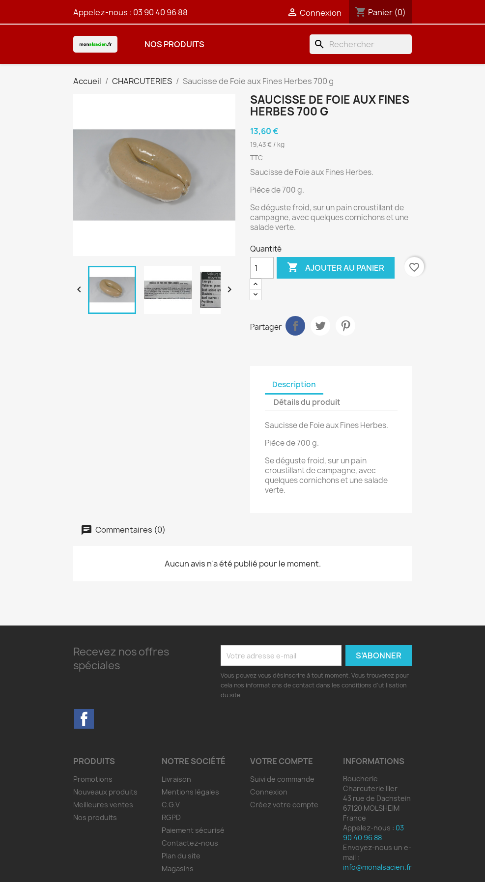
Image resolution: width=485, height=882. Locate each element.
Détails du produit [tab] (307, 402)
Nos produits (174, 44)
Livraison (176, 779)
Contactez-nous (190, 843)
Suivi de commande (282, 779)
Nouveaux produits (105, 792)
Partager (295, 326)
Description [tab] (294, 384)
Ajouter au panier (335, 267)
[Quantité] (262, 268)
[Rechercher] (361, 44)
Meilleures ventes (103, 804)
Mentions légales (190, 792)
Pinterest (345, 326)
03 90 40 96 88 (160, 12)
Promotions (93, 779)
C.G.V (171, 804)
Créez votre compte (284, 804)
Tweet (320, 326)
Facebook (84, 719)
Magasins (178, 868)
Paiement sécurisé (193, 830)
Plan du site (181, 855)
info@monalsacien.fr (377, 867)
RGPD (171, 817)
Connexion (268, 792)
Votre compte (281, 761)
